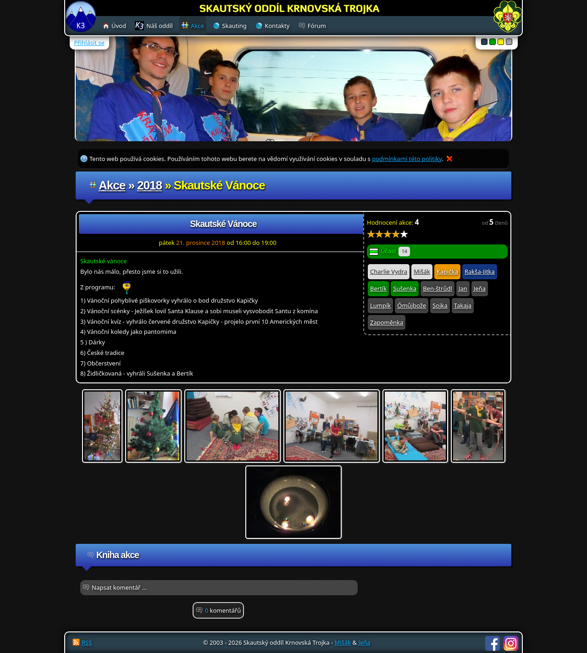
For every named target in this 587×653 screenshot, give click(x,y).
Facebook (492, 643)
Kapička (447, 271)
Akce (112, 185)
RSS (87, 642)
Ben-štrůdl (437, 288)
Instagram (511, 643)
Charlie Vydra (388, 271)
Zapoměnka (386, 322)
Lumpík (380, 305)
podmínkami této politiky (407, 159)
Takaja (462, 305)
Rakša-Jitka (480, 271)
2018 (149, 185)
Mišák (422, 271)
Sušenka (404, 288)
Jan (463, 288)
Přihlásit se (89, 43)
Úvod (118, 26)
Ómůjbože (411, 305)
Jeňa (480, 288)
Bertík (378, 288)
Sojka (440, 305)
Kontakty (277, 26)
